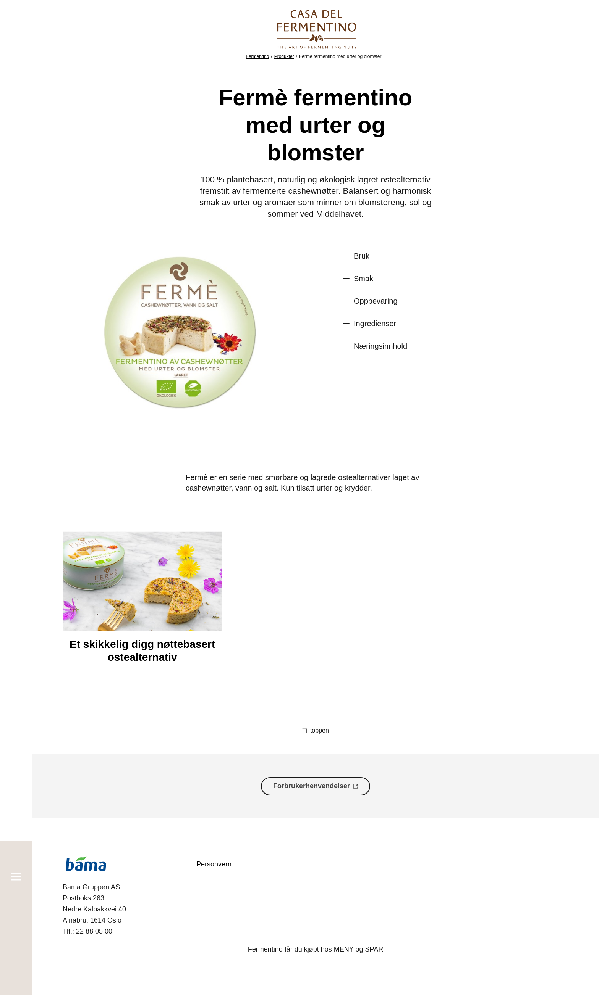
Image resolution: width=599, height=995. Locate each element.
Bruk (361, 256)
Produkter (284, 56)
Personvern (214, 864)
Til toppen (315, 730)
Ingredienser (375, 323)
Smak (363, 278)
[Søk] (16, 960)
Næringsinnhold (380, 346)
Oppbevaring (376, 301)
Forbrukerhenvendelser (311, 786)
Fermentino (257, 56)
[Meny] (16, 37)
